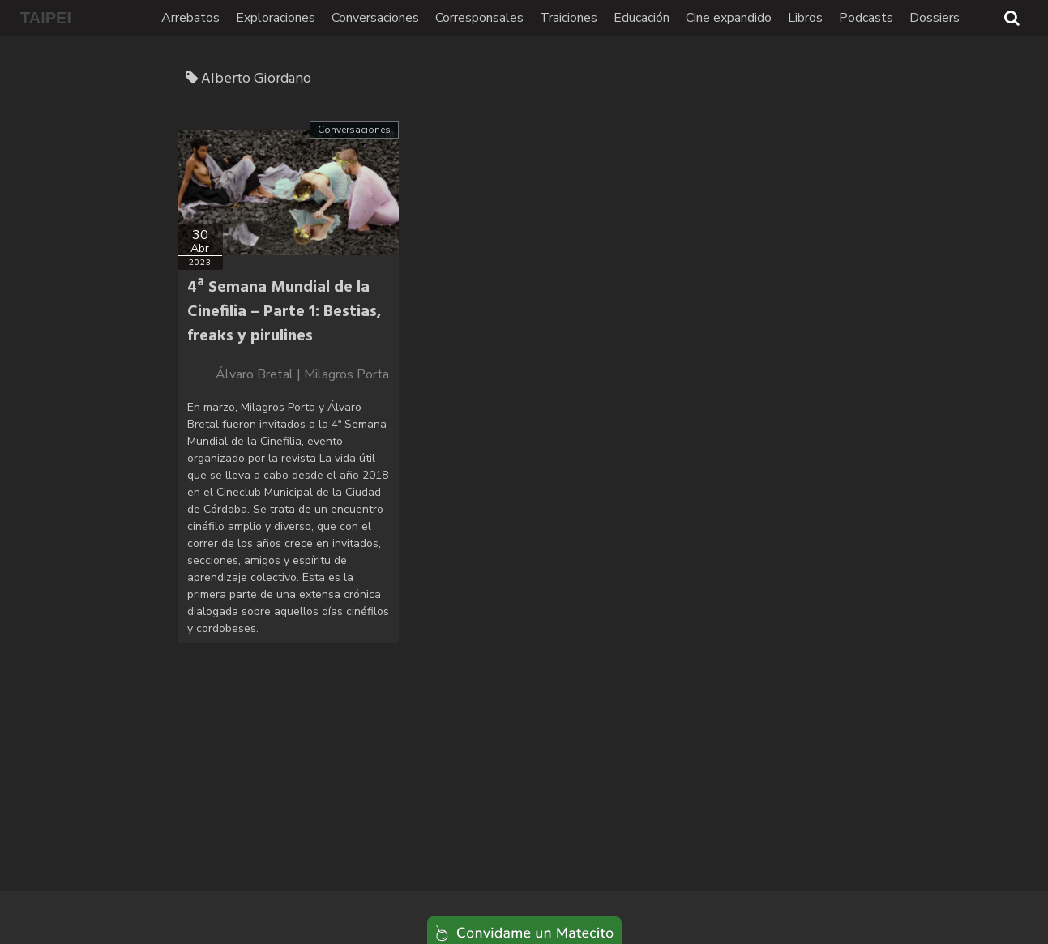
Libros (805, 18)
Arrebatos (190, 18)
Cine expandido (729, 18)
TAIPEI (45, 18)
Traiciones (568, 18)
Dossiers (934, 18)
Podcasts (866, 18)
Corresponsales (479, 18)
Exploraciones (275, 18)
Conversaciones (375, 18)
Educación (641, 18)
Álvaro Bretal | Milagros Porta (302, 374)
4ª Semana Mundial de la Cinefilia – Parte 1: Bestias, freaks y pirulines (284, 312)
